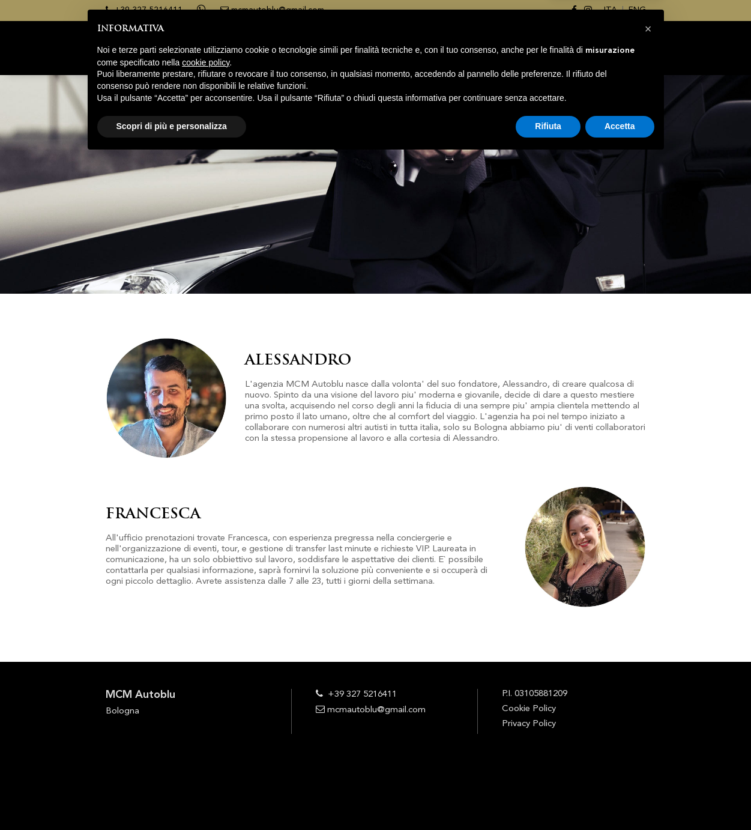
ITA (610, 10)
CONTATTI (626, 48)
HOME (314, 48)
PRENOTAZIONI (474, 48)
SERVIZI (414, 48)
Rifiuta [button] (548, 797)
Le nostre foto (554, 48)
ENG (637, 10)
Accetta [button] (620, 797)
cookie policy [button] (205, 733)
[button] (648, 699)
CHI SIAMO (363, 48)
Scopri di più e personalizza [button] (171, 797)
